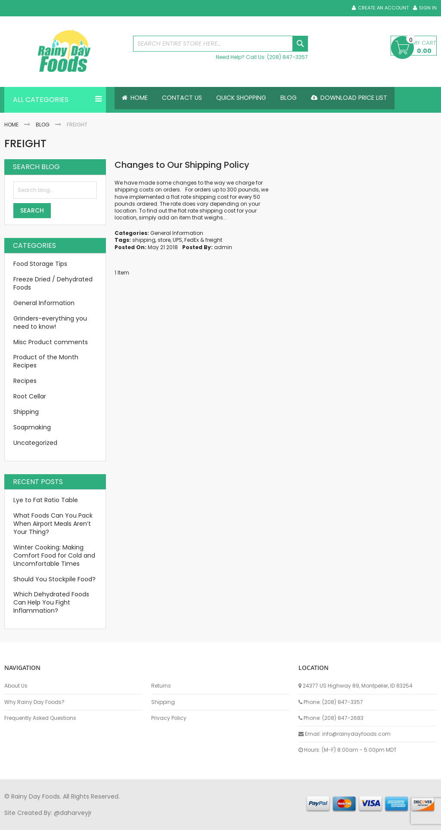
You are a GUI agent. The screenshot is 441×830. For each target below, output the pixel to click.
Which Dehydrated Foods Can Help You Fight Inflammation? (51, 602)
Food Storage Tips (40, 263)
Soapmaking (32, 427)
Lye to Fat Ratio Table (45, 500)
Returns (161, 685)
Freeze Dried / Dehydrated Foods (53, 283)
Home (11, 124)
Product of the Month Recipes (45, 361)
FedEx (191, 240)
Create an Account (383, 8)
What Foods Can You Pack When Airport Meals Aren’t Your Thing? (53, 523)
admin (223, 247)
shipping (143, 240)
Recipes (25, 380)
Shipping (26, 411)
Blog (43, 124)
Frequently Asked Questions (40, 718)
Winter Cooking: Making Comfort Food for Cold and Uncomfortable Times (54, 555)
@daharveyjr (73, 812)
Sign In (428, 8)
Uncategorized (35, 442)
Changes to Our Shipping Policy (182, 165)
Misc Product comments (50, 342)
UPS (177, 240)
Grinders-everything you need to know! (50, 322)
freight (213, 240)
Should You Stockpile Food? (54, 579)
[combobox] (221, 43)
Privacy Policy (168, 718)
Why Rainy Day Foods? (34, 702)
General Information (176, 233)
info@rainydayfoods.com (356, 733)
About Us (16, 685)
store (164, 240)
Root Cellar (29, 396)
